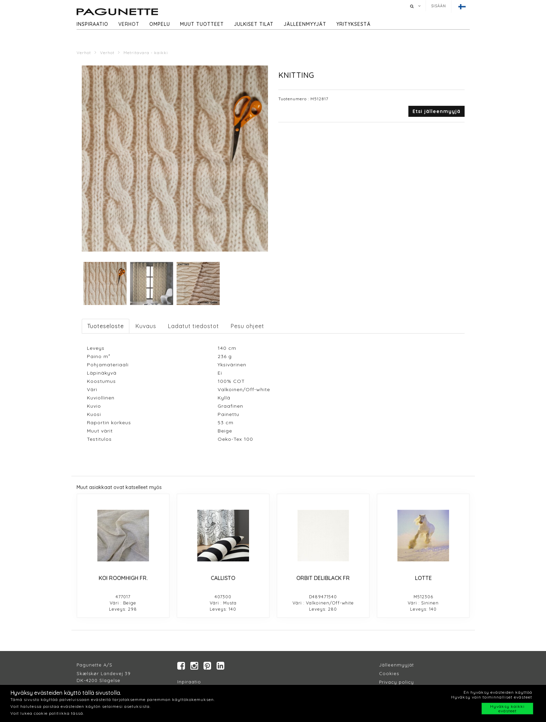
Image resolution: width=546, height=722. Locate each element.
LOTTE (423, 577)
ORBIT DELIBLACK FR (323, 577)
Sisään (438, 5)
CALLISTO (223, 577)
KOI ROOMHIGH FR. (123, 577)
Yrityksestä (353, 24)
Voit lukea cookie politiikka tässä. (47, 713)
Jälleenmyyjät (305, 24)
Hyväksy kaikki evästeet (507, 708)
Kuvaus (146, 326)
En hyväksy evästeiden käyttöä (498, 692)
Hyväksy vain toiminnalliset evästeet (491, 697)
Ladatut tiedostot (193, 326)
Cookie (388, 674)
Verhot (128, 24)
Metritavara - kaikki (145, 52)
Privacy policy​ (396, 682)
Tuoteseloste (105, 326)
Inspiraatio (92, 24)
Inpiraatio (189, 682)
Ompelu (159, 24)
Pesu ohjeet (247, 326)
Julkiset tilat (254, 24)
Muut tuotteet (202, 24)
